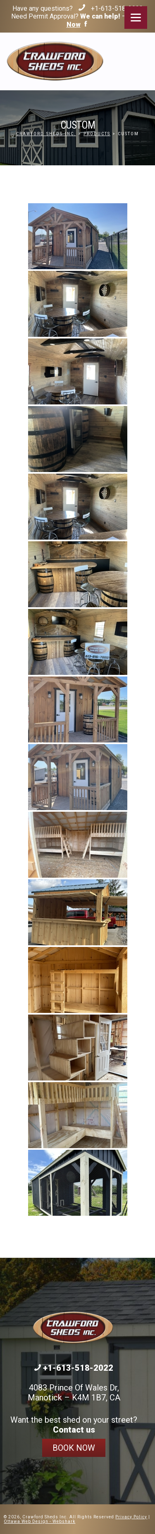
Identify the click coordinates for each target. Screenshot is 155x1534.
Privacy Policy (131, 1517)
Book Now (73, 1448)
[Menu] (135, 17)
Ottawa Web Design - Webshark (39, 1521)
